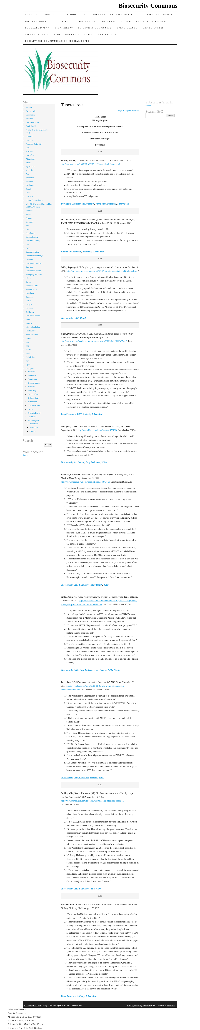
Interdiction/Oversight (78, 21)
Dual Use (29, 267)
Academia (29, 211)
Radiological (77, 15)
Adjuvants (31, 372)
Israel (28, 353)
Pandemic (111, 204)
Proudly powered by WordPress (139, 1005)
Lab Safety (30, 155)
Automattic (171, 1005)
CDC (28, 148)
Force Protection (68, 996)
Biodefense (32, 375)
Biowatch (29, 222)
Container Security (33, 241)
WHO (79, 414)
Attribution (30, 178)
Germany (29, 308)
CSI (27, 244)
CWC (28, 248)
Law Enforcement (32, 122)
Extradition (30, 293)
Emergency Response (34, 274)
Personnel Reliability (34, 144)
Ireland (28, 349)
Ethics (28, 278)
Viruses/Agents (37, 34)
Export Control (31, 289)
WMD (57, 34)
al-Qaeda (29, 170)
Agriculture (30, 166)
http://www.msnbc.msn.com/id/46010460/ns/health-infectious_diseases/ (92, 801)
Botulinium (34, 424)
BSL (27, 226)
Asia (27, 174)
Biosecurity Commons (147, 5)
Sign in (25, 455)
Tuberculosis (123, 204)
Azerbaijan (30, 185)
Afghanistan (30, 159)
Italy (27, 361)
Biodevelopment (34, 383)
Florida (28, 301)
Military (81, 996)
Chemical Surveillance (34, 200)
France (28, 338)
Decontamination (32, 252)
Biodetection (32, 379)
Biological (52, 15)
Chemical (32, 15)
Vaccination (100, 204)
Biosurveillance (33, 394)
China (28, 193)
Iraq (27, 346)
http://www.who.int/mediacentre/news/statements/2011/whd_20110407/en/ (94, 341)
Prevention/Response (152, 21)
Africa (28, 163)
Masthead (29, 151)
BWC (28, 229)
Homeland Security (33, 316)
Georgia (29, 304)
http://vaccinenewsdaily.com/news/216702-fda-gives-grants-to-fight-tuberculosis (102, 271)
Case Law (29, 140)
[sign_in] (128, 111)
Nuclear (98, 15)
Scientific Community (95, 28)
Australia (94, 777)
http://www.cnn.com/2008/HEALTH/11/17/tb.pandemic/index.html (90, 164)
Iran (27, 342)
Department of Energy (34, 256)
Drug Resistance (68, 414)
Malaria (87, 414)
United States (153, 28)
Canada (28, 189)
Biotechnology (33, 398)
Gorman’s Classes (79, 34)
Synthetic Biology (34, 413)
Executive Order (32, 286)
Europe (64, 252)
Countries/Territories (155, 15)
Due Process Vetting (33, 271)
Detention (29, 259)
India (76, 670)
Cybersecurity (121, 15)
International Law (116, 21)
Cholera (32, 431)
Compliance (30, 233)
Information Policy (40, 21)
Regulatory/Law (37, 28)
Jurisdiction (30, 357)
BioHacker (30, 312)
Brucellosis (34, 427)
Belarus (29, 218)
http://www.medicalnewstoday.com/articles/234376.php (85, 482)
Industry (29, 323)
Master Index (108, 34)
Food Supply (30, 331)
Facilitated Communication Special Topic (57, 41)
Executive (29, 297)
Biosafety (31, 387)
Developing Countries (71, 204)
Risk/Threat (64, 28)
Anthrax (29, 107)
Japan (28, 365)
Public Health (88, 204)
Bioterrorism (32, 402)
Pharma (30, 409)
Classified (29, 196)
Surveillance (127, 28)
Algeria (28, 214)
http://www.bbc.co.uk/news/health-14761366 (97, 430)
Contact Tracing (32, 237)
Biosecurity (32, 390)
